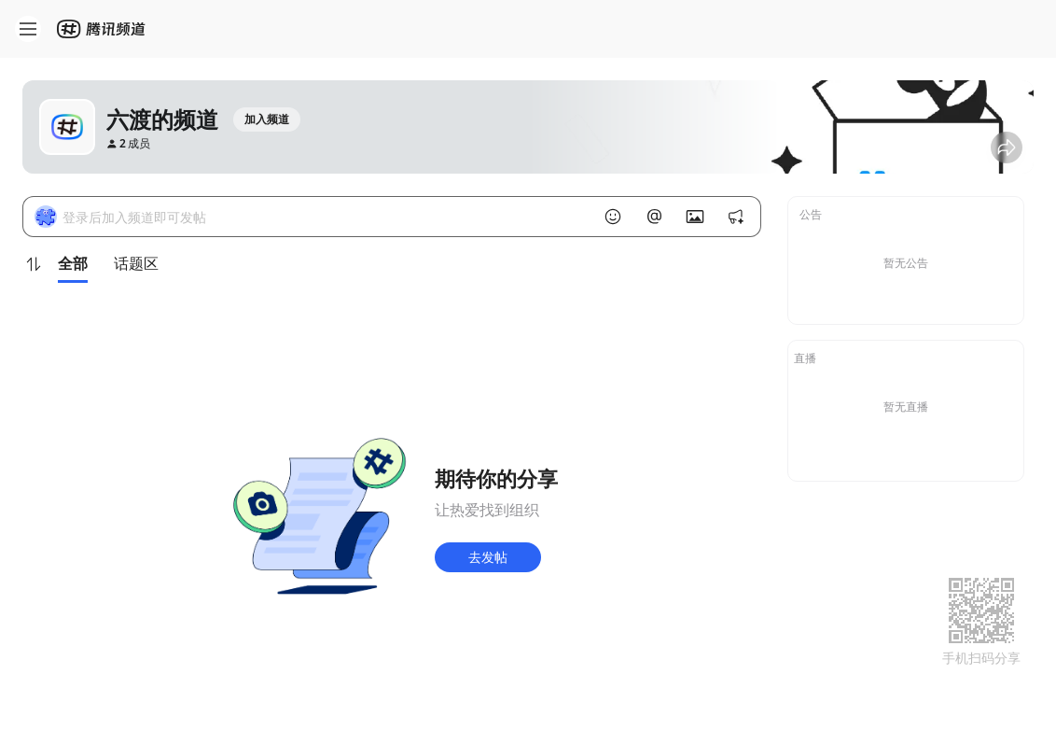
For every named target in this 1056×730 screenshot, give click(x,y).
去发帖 (487, 557)
